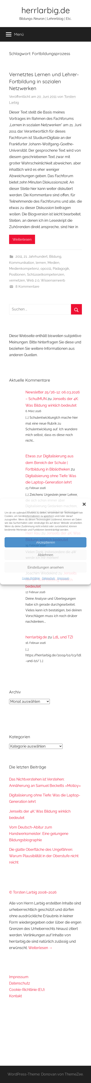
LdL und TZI (63, 637)
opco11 (45, 269)
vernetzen (17, 280)
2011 (18, 256)
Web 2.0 (32, 280)
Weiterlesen (22, 239)
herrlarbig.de (45, 10)
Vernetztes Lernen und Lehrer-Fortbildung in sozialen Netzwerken (44, 81)
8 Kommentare (27, 287)
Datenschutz (48, 578)
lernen (41, 263)
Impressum (63, 578)
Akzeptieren (45, 542)
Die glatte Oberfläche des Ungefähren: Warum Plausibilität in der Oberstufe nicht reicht (43, 855)
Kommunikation (21, 263)
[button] (84, 504)
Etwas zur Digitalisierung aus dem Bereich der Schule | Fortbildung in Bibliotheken (49, 462)
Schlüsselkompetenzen (45, 274)
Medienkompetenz (24, 269)
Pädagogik (61, 269)
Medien (53, 263)
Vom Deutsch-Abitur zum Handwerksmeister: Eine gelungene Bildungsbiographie (38, 833)
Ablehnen (45, 555)
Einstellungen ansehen (46, 567)
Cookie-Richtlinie (31, 578)
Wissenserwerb (53, 280)
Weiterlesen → (40, 948)
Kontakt (15, 996)
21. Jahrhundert (36, 256)
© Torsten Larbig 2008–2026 (33, 892)
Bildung (55, 256)
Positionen (17, 274)
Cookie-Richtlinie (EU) (27, 989)
